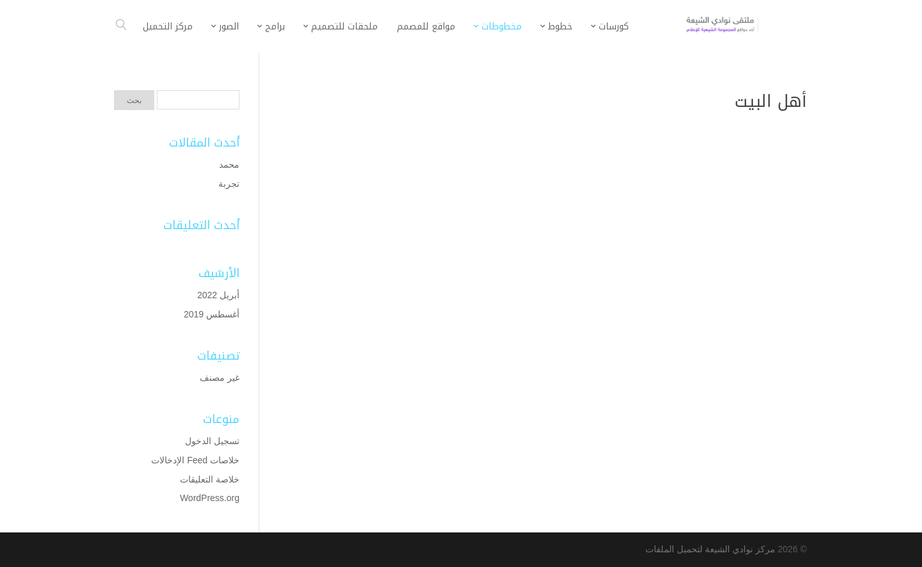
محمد (229, 164)
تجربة (228, 184)
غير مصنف (219, 377)
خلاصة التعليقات (209, 479)
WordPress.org (209, 498)
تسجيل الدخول (212, 441)
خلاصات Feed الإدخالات (195, 460)
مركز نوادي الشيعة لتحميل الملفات (710, 549)
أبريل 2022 (218, 295)
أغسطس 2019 (211, 314)
